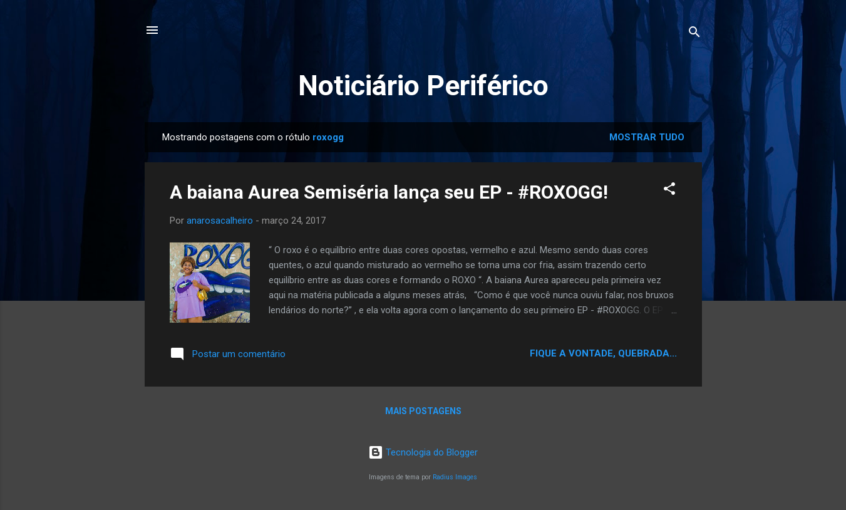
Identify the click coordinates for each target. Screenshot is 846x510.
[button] (669, 190)
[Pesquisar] (694, 34)
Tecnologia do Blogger (423, 452)
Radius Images (455, 477)
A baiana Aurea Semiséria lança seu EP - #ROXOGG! (389, 192)
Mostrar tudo (646, 137)
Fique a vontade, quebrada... (603, 353)
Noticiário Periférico (423, 85)
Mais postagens (423, 411)
